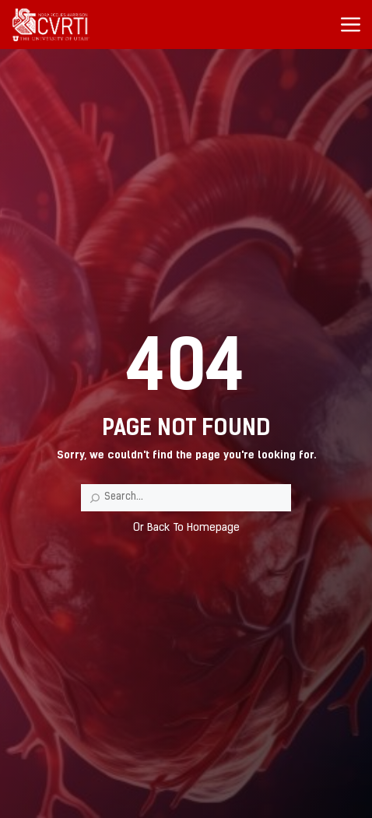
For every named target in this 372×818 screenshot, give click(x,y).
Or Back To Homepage (186, 528)
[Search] (95, 498)
